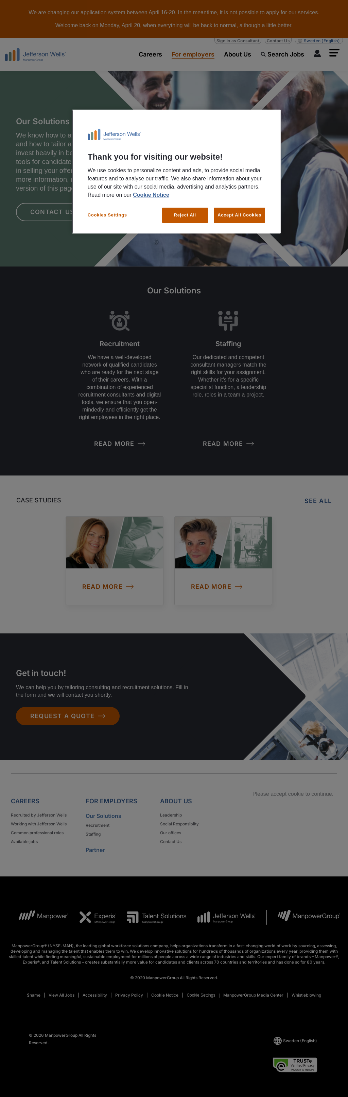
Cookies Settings (107, 214)
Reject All (185, 214)
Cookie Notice (151, 195)
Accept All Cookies (239, 214)
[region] (176, 171)
